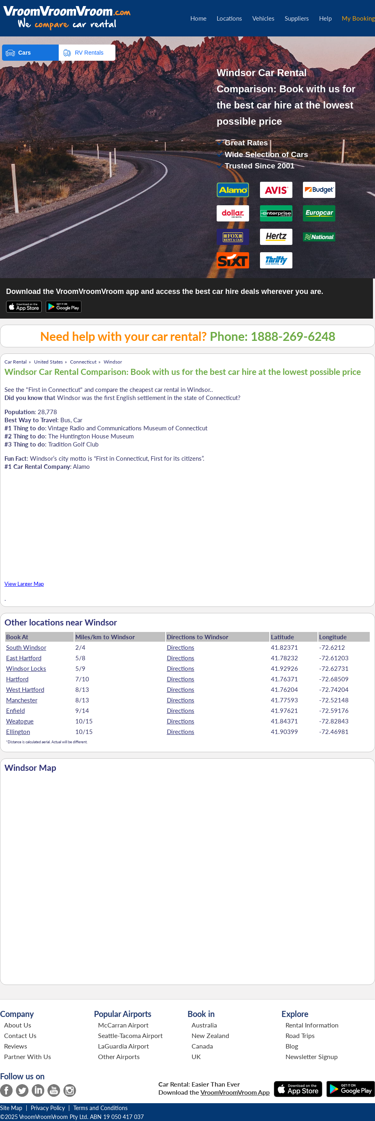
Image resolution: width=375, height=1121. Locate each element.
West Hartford (25, 689)
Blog (292, 1046)
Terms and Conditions (100, 1107)
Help (325, 18)
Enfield (15, 710)
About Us (17, 1025)
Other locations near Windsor (60, 622)
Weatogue (20, 721)
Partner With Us (27, 1056)
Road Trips (300, 1035)
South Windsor (26, 647)
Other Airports (119, 1056)
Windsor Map (30, 767)
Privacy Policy (48, 1107)
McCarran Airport (123, 1025)
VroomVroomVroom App (235, 1092)
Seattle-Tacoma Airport (130, 1035)
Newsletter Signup (312, 1056)
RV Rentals (89, 52)
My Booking (358, 18)
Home (198, 18)
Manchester (21, 700)
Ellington (18, 731)
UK (196, 1056)
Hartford (17, 679)
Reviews (15, 1046)
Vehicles (263, 18)
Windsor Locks (26, 668)
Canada (202, 1046)
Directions (180, 647)
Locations (229, 18)
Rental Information (312, 1025)
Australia (204, 1025)
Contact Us (20, 1035)
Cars (24, 52)
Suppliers (297, 18)
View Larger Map (24, 584)
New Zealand (210, 1035)
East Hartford (23, 658)
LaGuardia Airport (123, 1046)
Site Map (11, 1107)
